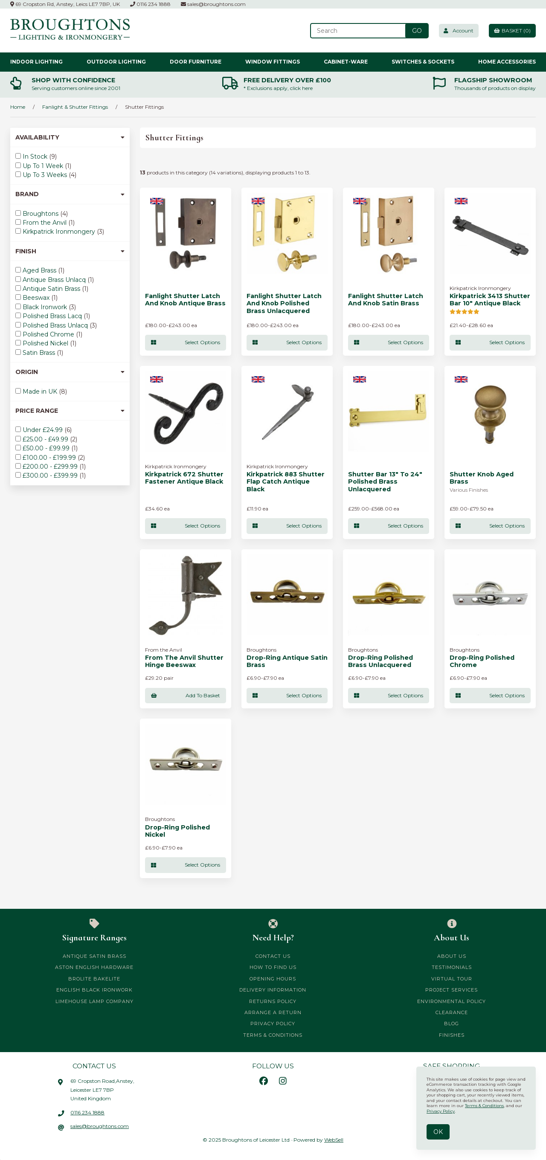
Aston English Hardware (94, 968)
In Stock (36, 156)
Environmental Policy (451, 1001)
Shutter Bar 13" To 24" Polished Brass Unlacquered (385, 482)
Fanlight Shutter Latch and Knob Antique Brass (185, 300)
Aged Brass (40, 270)
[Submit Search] (413, 30)
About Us (451, 931)
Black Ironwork (46, 307)
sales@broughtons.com (213, 4)
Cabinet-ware (346, 61)
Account (456, 30)
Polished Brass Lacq (53, 316)
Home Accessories (507, 61)
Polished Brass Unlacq (56, 325)
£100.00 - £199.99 (50, 457)
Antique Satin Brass (52, 289)
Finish (70, 251)
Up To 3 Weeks (46, 175)
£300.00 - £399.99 (51, 475)
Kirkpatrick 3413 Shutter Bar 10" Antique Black (490, 300)
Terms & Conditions (272, 1035)
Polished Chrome (49, 334)
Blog (451, 1024)
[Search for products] (355, 30)
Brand (70, 194)
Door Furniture (195, 61)
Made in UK (41, 391)
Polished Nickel (46, 343)
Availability (70, 137)
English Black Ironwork (94, 990)
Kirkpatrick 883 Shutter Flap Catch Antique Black (286, 482)
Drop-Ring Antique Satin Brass (287, 661)
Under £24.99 (43, 430)
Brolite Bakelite (94, 979)
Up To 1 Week (44, 166)
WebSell (333, 1140)
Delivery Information (272, 990)
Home (17, 107)
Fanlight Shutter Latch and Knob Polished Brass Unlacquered (284, 304)
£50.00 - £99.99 (47, 448)
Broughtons (41, 214)
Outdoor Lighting (116, 61)
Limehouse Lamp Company (94, 1001)
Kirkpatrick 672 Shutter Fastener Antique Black (184, 478)
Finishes (452, 1035)
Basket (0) (511, 30)
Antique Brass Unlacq (55, 280)
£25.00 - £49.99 (46, 439)
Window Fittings (272, 61)
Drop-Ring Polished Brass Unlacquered (380, 661)
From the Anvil (45, 222)
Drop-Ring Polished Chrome (482, 661)
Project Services (451, 990)
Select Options (185, 342)
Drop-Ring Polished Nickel (177, 831)
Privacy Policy (272, 1024)
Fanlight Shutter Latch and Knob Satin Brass (385, 300)
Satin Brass (40, 353)
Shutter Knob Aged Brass (482, 478)
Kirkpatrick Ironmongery (60, 231)
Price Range (70, 411)
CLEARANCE (452, 1012)
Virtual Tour (451, 979)
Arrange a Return (273, 1012)
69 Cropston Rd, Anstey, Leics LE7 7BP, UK (65, 4)
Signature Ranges (94, 931)
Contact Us (273, 957)
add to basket (185, 695)
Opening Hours (273, 979)
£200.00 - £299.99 (51, 466)
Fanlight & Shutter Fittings (75, 107)
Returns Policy (272, 1001)
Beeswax (37, 298)
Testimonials (452, 968)
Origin (70, 372)
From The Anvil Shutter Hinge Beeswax (184, 661)
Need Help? (273, 931)
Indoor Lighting (36, 61)
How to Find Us (273, 968)
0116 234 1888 (150, 4)
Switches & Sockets (423, 61)
